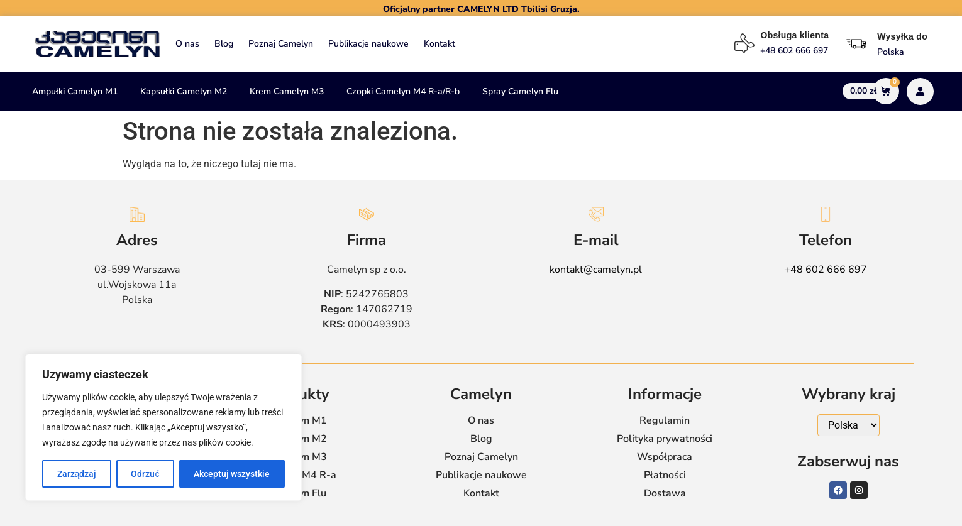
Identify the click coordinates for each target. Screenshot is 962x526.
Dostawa (665, 493)
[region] (163, 427)
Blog (223, 44)
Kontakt (439, 44)
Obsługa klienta (794, 35)
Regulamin (664, 420)
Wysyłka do (902, 36)
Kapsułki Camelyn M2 (183, 91)
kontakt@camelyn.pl (596, 270)
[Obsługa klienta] (744, 43)
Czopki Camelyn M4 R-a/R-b (403, 91)
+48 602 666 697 (825, 270)
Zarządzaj (77, 474)
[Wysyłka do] (856, 44)
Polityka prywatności (664, 438)
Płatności (665, 475)
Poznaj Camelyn (280, 44)
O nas (187, 44)
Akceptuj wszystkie (232, 474)
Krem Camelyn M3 (287, 91)
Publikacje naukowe (368, 44)
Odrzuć (145, 474)
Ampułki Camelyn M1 (75, 91)
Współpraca (664, 457)
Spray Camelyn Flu (520, 91)
